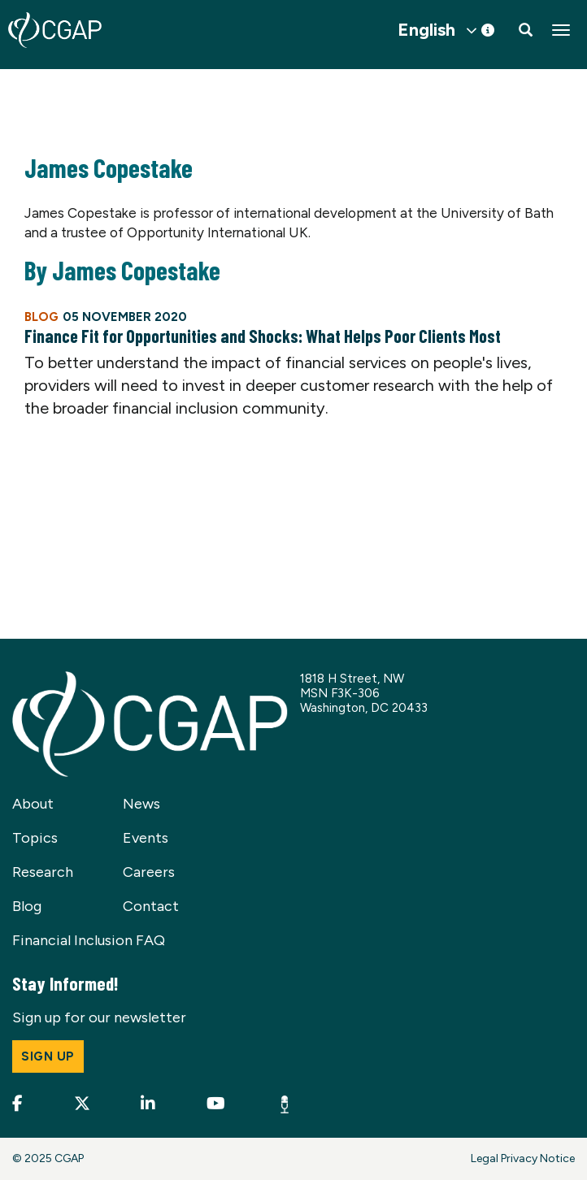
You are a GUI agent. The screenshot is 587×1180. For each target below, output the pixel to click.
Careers (149, 872)
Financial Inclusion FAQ (88, 940)
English (426, 30)
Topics (35, 838)
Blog (26, 906)
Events (145, 838)
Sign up (48, 1056)
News (141, 804)
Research (42, 872)
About (33, 804)
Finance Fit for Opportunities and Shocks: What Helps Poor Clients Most (262, 335)
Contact (151, 906)
